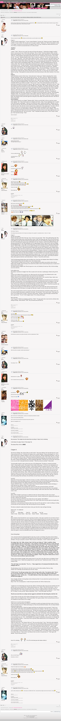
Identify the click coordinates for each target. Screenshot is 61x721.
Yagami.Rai (4, 178)
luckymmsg (4, 148)
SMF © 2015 (30, 715)
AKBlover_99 (4, 161)
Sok (2, 34)
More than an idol (13, 121)
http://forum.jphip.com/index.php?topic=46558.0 (17, 433)
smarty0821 (4, 387)
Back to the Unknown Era (14, 683)
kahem (3, 347)
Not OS (12, 194)
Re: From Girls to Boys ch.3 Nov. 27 (18, 19)
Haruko (3, 412)
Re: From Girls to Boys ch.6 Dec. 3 (18, 649)
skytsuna (3, 200)
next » (60, 706)
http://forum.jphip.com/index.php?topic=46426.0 (17, 700)
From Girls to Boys (13, 305)
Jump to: (51, 711)
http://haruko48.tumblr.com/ (14, 425)
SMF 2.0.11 (25, 715)
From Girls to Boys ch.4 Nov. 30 (18, 34)
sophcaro (18, 12)
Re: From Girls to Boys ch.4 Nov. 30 (18, 123)
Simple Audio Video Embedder (30, 716)
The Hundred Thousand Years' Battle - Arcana (16, 195)
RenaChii (3, 357)
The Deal (12, 119)
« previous (57, 706)
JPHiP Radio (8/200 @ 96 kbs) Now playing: (11, 10)
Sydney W (4, 331)
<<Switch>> (12, 197)
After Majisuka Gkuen (15, 118)
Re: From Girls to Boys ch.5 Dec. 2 (18, 310)
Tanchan (3, 19)
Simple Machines (34, 715)
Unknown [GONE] (13, 120)
